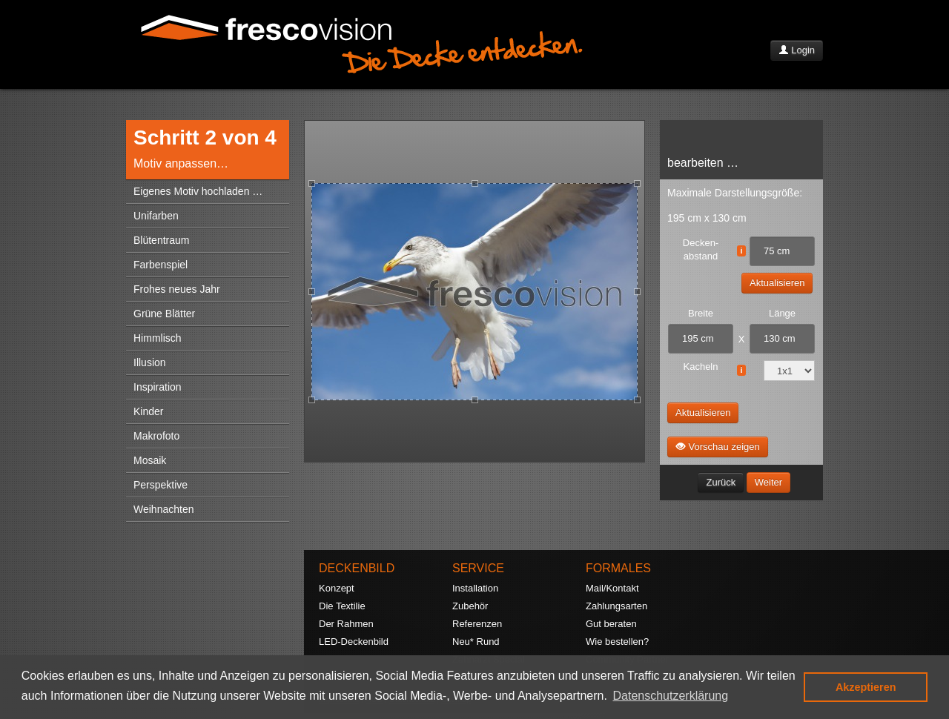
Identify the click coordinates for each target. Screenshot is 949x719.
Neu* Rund (476, 641)
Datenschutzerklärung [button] (671, 695)
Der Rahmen (346, 623)
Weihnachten (163, 509)
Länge (782, 313)
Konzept (336, 588)
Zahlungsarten (616, 606)
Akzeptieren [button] (866, 687)
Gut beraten (611, 623)
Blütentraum (161, 240)
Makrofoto (156, 436)
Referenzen (477, 623)
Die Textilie (342, 606)
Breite (700, 313)
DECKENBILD (356, 568)
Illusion (149, 362)
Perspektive (160, 485)
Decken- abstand (700, 249)
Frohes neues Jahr (176, 289)
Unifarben (156, 216)
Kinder (148, 411)
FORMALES (618, 568)
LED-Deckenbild (353, 641)
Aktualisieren (777, 282)
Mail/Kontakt (612, 588)
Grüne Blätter (164, 313)
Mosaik (149, 460)
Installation (475, 588)
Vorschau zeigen (717, 446)
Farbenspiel (160, 265)
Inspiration (157, 387)
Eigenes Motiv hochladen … (197, 191)
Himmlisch (157, 338)
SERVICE (478, 568)
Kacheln (701, 366)
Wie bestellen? (617, 641)
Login (796, 50)
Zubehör (470, 606)
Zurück (720, 482)
